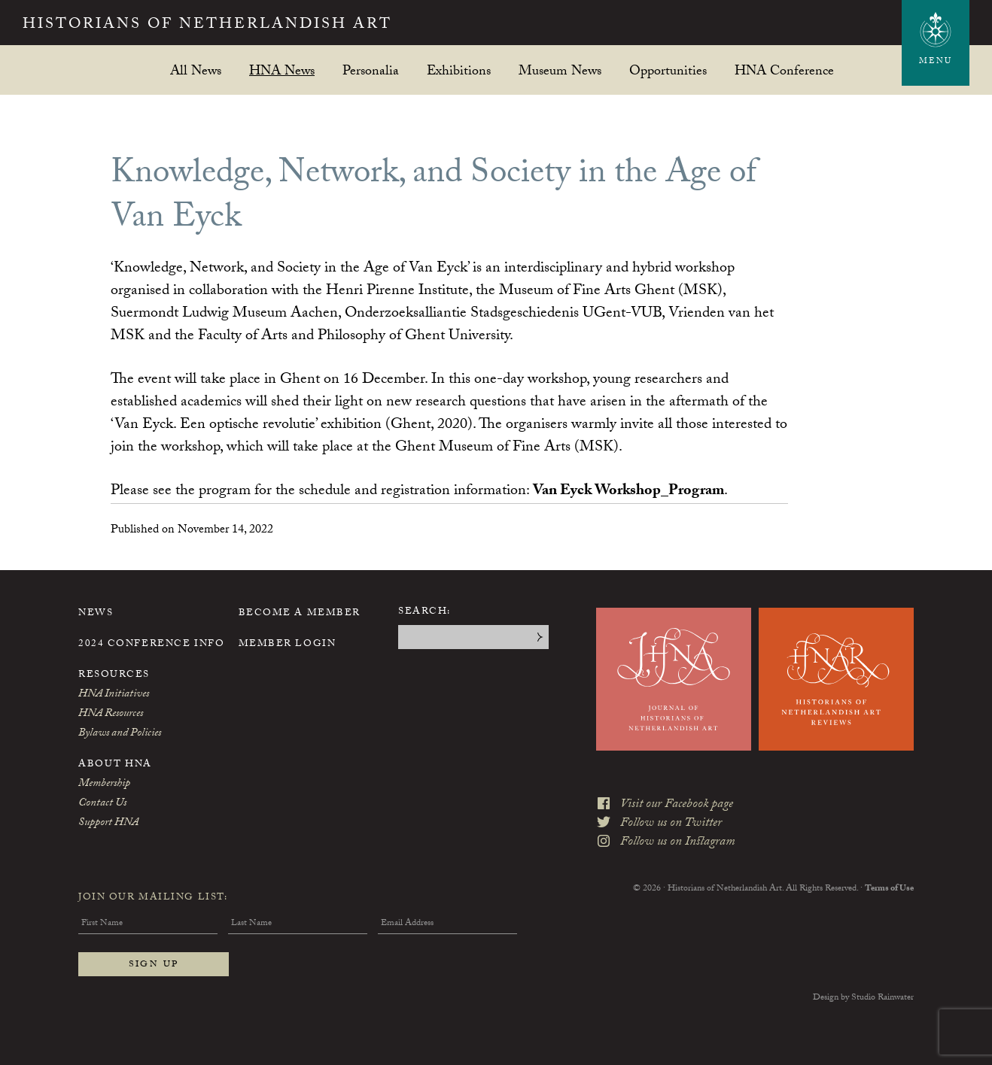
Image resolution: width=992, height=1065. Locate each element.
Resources (114, 675)
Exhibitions (459, 70)
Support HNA (108, 823)
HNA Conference (784, 70)
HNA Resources (110, 714)
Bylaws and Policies (119, 734)
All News (195, 70)
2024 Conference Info (151, 644)
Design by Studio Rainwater (863, 998)
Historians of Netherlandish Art (207, 25)
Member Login (287, 644)
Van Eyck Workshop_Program (628, 492)
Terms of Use (889, 889)
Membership (104, 784)
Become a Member (300, 613)
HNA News (282, 70)
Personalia (370, 70)
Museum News (560, 70)
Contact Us (102, 804)
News (95, 613)
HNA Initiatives (113, 695)
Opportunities (668, 70)
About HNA (115, 765)
